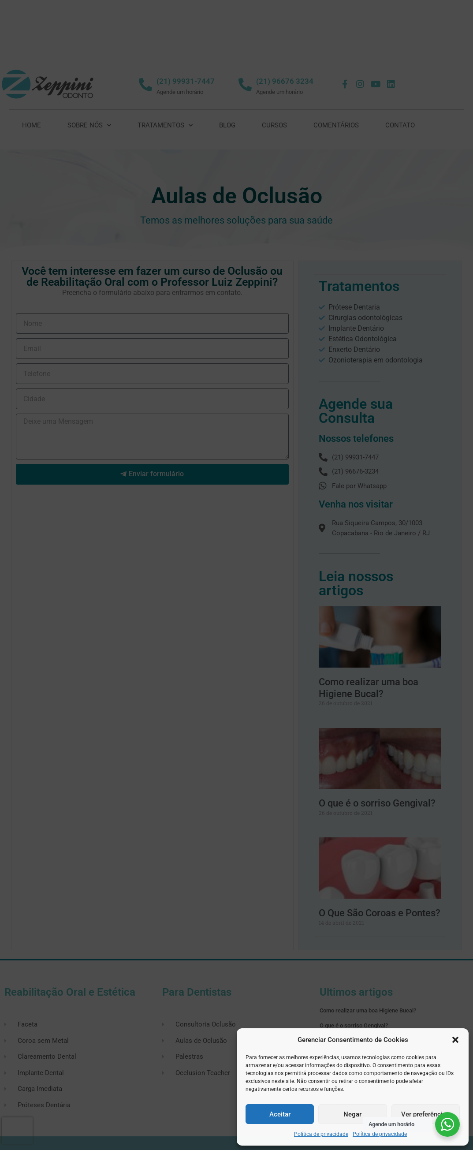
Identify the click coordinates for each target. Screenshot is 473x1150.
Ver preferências (425, 1114)
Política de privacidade (321, 1134)
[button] (455, 1039)
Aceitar (280, 1114)
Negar (352, 1114)
